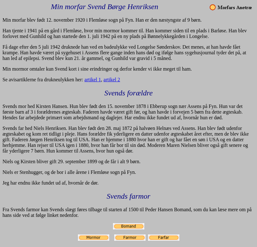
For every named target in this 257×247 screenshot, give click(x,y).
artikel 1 (93, 79)
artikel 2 (112, 79)
